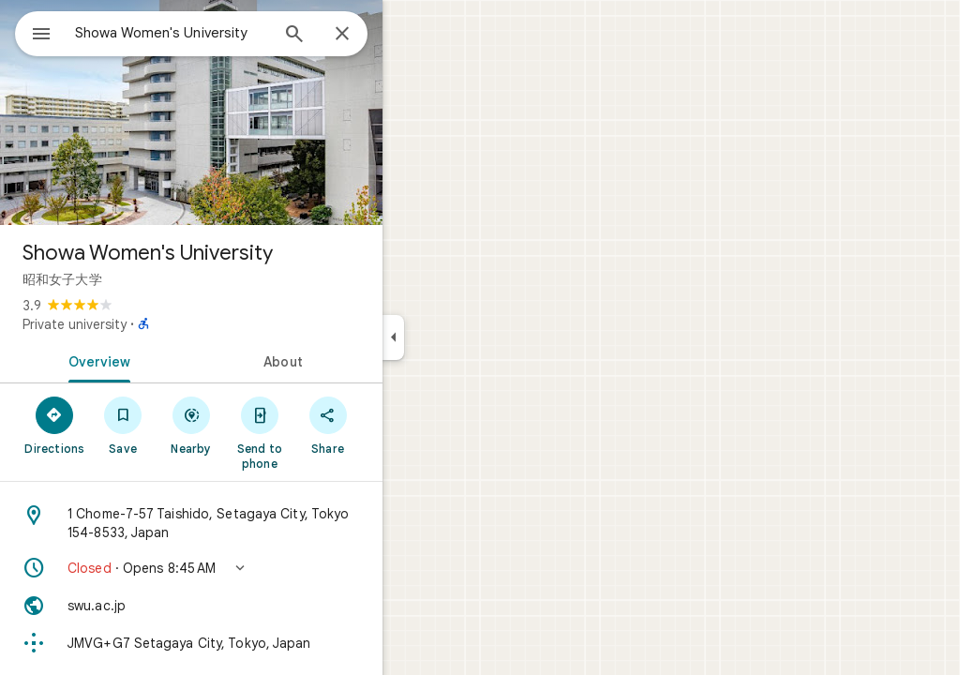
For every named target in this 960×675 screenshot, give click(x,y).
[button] (259, 568)
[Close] (409, 34)
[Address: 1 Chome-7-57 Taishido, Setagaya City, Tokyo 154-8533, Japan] (259, 523)
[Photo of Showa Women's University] (259, 112)
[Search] (361, 35)
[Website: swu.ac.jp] (259, 605)
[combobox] (220, 33)
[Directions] (122, 425)
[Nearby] (259, 425)
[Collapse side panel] (461, 337)
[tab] (163, 360)
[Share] (395, 425)
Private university (142, 324)
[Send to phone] (326, 432)
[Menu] (34, 32)
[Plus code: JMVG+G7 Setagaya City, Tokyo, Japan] (259, 643)
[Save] (191, 425)
